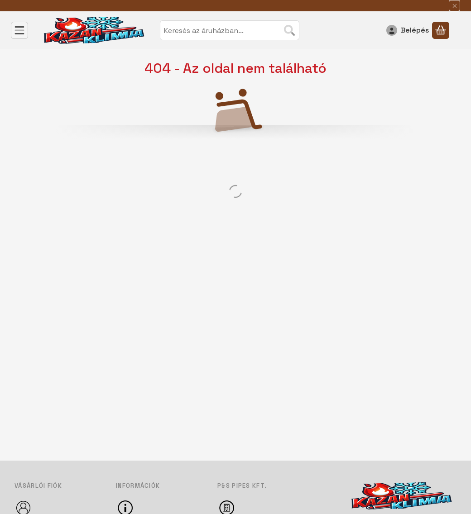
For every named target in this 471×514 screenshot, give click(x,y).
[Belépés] (407, 30)
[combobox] (229, 30)
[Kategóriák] (19, 30)
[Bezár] (454, 5)
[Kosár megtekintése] (440, 30)
